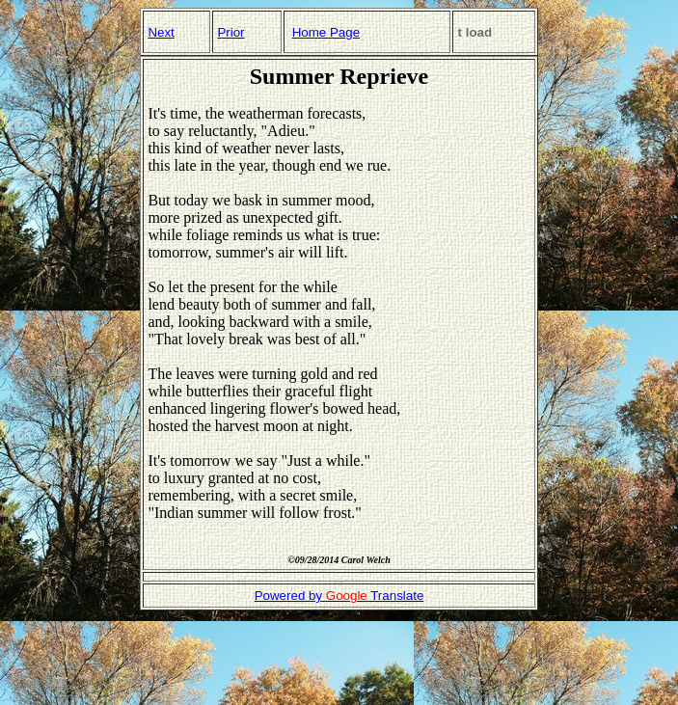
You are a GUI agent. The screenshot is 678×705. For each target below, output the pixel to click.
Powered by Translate (339, 595)
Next (161, 32)
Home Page (326, 32)
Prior (230, 32)
